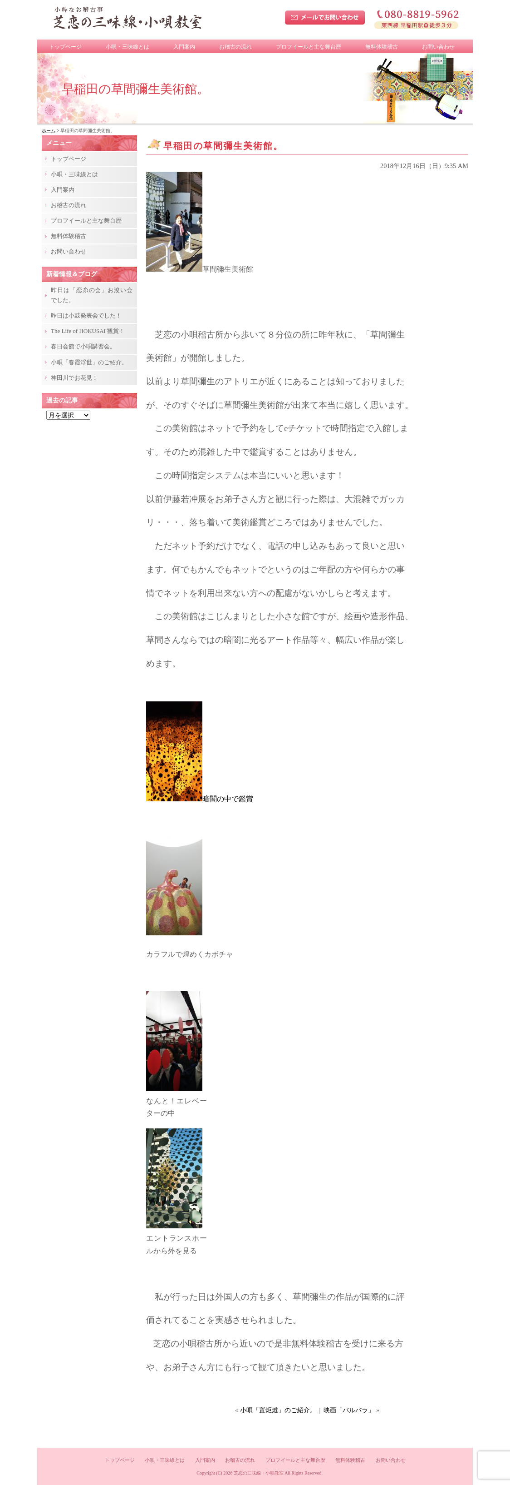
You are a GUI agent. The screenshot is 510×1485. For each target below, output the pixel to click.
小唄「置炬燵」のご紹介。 (278, 1410)
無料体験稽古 (381, 47)
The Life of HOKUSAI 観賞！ (88, 331)
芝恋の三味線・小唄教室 (259, 1472)
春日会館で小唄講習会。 (83, 346)
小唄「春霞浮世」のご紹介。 (89, 362)
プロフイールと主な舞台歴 (308, 47)
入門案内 (184, 47)
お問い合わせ (438, 47)
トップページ (65, 47)
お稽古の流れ (235, 47)
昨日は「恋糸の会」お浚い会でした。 (91, 295)
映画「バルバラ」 (349, 1410)
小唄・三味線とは (127, 47)
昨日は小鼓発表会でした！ (86, 315)
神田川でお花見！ (74, 377)
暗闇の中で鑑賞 (199, 799)
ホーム (48, 130)
